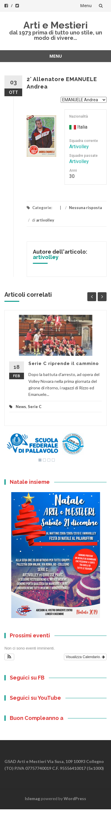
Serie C (34, 406)
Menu (86, 5)
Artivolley (79, 146)
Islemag (32, 798)
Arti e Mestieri (55, 25)
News (21, 406)
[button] (9, 657)
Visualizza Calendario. (85, 657)
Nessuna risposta (85, 207)
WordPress (75, 798)
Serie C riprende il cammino (63, 363)
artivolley (45, 220)
